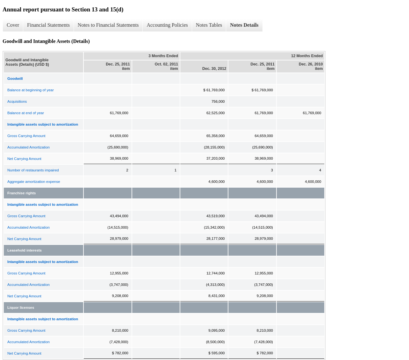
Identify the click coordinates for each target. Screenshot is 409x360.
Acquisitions (17, 101)
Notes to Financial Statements (108, 25)
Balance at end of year (25, 113)
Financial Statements (48, 25)
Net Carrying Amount (24, 159)
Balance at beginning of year (30, 90)
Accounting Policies (167, 25)
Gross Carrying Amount (26, 136)
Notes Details (244, 25)
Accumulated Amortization (28, 147)
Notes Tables (209, 25)
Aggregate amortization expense (33, 181)
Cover (13, 25)
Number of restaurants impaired (33, 170)
